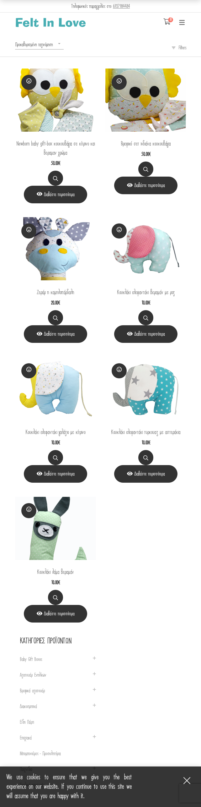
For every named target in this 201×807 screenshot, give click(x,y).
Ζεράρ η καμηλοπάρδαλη (55, 292)
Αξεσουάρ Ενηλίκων (33, 675)
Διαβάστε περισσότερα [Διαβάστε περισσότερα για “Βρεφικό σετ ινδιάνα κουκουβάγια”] (149, 185)
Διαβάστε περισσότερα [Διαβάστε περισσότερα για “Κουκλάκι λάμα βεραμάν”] (59, 613)
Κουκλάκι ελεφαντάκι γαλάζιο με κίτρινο (55, 432)
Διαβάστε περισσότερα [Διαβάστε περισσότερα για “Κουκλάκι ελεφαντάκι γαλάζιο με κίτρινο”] (59, 473)
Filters (182, 47)
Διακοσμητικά (28, 706)
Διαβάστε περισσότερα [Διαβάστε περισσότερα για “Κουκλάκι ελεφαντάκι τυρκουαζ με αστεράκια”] (149, 473)
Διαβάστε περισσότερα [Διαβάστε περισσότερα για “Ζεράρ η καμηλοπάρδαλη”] (59, 334)
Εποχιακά (26, 738)
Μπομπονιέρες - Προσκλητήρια (40, 753)
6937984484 (121, 6)
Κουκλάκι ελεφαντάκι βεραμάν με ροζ (146, 292)
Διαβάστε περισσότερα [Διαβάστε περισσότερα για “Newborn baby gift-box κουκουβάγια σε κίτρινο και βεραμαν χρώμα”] (59, 194)
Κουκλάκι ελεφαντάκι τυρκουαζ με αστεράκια (145, 432)
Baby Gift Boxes (31, 659)
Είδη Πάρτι (27, 722)
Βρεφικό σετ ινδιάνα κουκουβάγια (146, 144)
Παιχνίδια (26, 769)
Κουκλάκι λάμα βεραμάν (55, 572)
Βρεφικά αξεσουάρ (32, 691)
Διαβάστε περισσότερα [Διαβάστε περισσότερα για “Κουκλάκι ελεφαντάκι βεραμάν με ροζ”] (149, 334)
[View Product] (55, 194)
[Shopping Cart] (167, 22)
